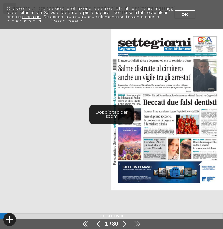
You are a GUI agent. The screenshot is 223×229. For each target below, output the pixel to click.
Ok (184, 14)
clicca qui (31, 16)
